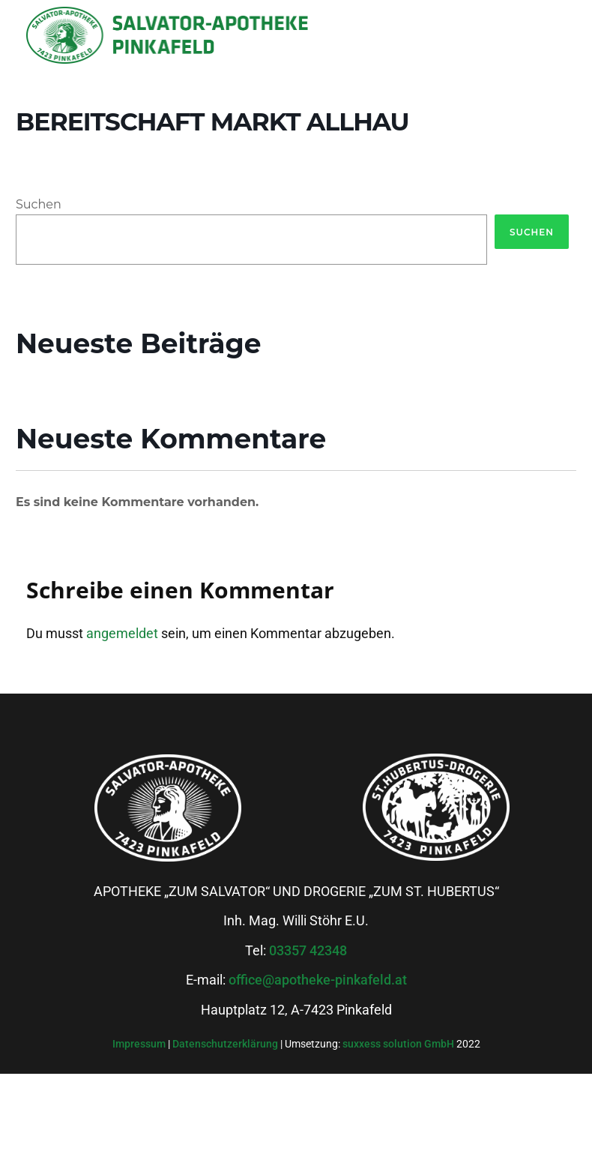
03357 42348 (308, 950)
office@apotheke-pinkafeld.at (318, 980)
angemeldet (122, 633)
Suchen (38, 204)
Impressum (140, 1044)
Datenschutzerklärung (226, 1044)
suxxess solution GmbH (398, 1044)
